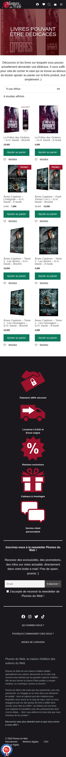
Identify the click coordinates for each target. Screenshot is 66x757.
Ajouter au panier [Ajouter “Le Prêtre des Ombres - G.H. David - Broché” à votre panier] (16, 152)
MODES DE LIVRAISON (33, 642)
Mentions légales (31, 741)
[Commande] (33, 89)
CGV (46, 741)
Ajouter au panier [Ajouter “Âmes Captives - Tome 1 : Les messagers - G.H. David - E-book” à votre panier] (47, 337)
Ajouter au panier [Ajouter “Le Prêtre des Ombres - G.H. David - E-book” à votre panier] (47, 152)
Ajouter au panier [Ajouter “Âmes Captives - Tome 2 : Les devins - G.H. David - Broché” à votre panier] (16, 276)
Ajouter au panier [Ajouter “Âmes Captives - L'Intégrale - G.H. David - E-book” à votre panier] (16, 214)
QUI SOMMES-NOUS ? (33, 625)
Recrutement (11, 741)
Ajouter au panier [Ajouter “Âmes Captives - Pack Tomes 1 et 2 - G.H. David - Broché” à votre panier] (47, 214)
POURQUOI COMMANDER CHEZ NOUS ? (33, 634)
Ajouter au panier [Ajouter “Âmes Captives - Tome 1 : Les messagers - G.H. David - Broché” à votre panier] (16, 337)
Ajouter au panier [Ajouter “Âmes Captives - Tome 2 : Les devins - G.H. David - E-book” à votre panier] (47, 276)
